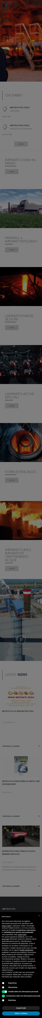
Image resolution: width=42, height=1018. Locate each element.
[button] (39, 915)
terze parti (5, 939)
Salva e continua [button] (21, 1013)
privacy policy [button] (6, 926)
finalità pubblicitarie (26, 950)
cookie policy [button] (22, 934)
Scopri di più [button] (21, 1008)
